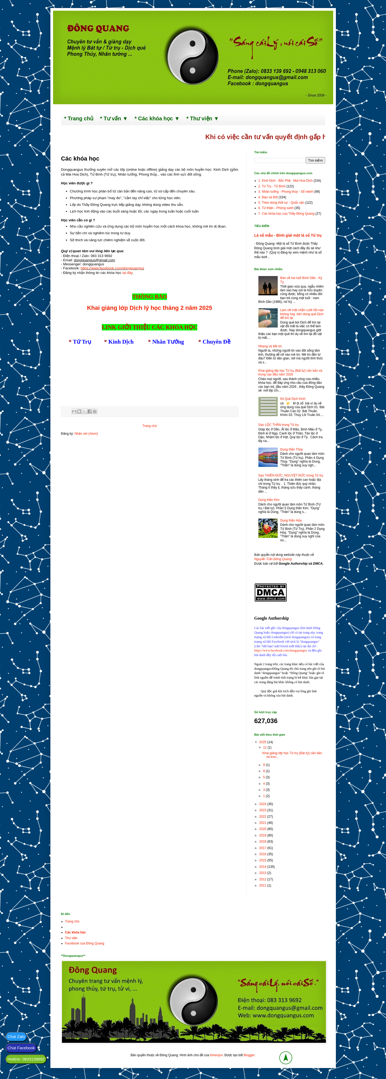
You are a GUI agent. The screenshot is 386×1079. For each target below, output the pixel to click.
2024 (263, 804)
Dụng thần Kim (269, 500)
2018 (263, 841)
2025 (263, 742)
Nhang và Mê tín (270, 346)
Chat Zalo (16, 1036)
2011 (263, 885)
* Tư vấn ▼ (114, 118)
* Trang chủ (79, 118)
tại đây (128, 273)
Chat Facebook (21, 1047)
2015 (263, 860)
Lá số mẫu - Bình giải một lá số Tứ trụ (288, 235)
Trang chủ (149, 426)
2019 (263, 835)
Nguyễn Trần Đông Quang (273, 559)
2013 (263, 873)
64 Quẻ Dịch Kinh (292, 399)
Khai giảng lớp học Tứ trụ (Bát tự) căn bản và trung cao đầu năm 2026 (290, 372)
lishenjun (216, 1055)
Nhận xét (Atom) (86, 434)
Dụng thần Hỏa (291, 520)
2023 (263, 810)
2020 (263, 829)
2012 (263, 879)
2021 (263, 823)
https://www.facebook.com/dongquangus (280, 650)
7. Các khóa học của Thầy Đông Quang (286, 213)
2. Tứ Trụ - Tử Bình (272, 186)
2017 (263, 848)
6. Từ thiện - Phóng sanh (276, 208)
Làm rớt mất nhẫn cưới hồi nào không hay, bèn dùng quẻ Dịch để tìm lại (302, 314)
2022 (263, 816)
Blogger (249, 1055)
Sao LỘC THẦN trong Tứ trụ (278, 425)
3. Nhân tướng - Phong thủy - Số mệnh (285, 192)
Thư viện (71, 938)
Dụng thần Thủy (291, 449)
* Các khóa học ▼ (157, 118)
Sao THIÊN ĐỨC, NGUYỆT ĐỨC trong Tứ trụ (290, 475)
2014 (263, 867)
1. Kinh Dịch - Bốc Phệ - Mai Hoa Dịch (285, 181)
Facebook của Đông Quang (85, 943)
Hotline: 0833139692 (26, 1059)
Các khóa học (75, 932)
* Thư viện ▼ (203, 118)
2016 (263, 854)
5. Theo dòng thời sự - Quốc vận (281, 202)
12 (265, 747)
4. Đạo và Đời (268, 197)
